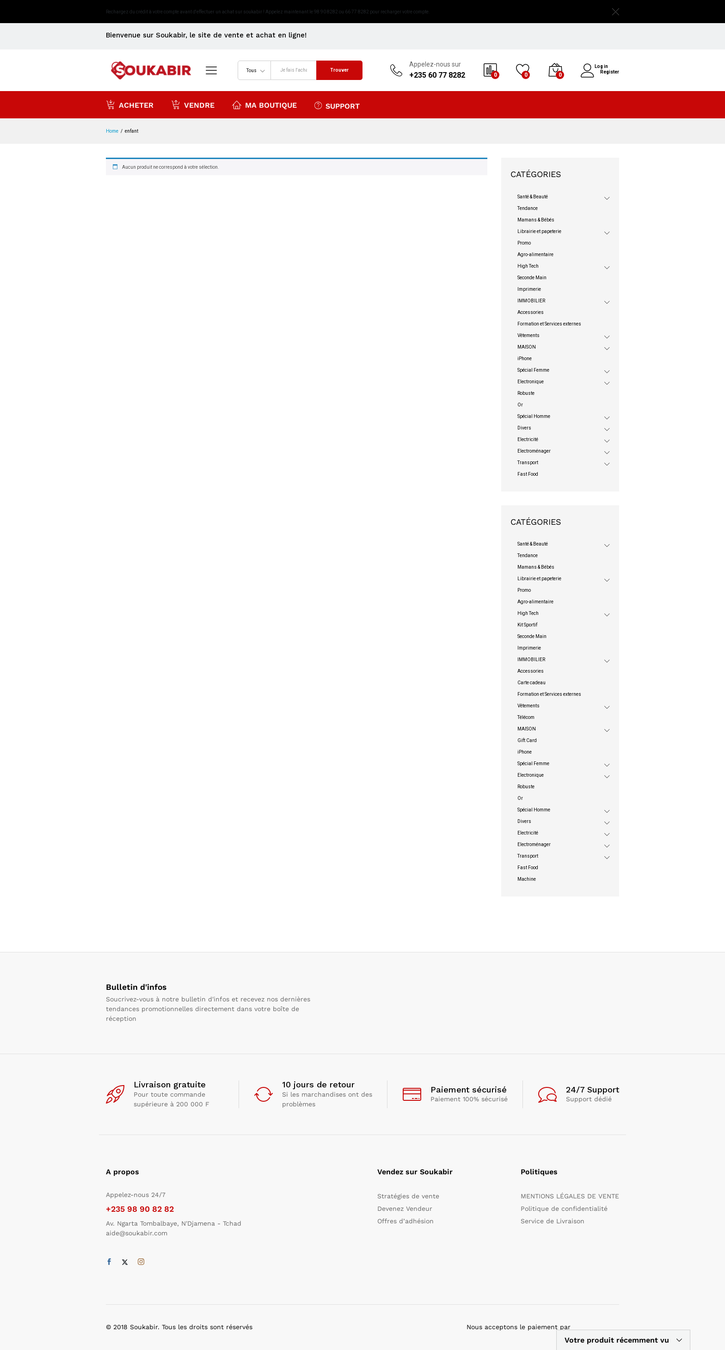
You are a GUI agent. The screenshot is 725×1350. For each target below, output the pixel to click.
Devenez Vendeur (404, 1208)
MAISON (526, 347)
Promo (524, 242)
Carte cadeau (531, 682)
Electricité (527, 439)
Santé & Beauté (532, 196)
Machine (526, 879)
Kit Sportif (527, 624)
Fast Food (527, 474)
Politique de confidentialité (564, 1208)
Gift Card (527, 740)
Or (520, 404)
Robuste (526, 393)
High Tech (528, 266)
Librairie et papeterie (539, 231)
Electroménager (534, 451)
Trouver (339, 70)
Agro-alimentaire (535, 254)
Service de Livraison (552, 1221)
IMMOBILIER (531, 300)
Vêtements (528, 335)
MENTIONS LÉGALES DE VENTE (570, 1196)
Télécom (526, 717)
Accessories (530, 312)
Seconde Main (532, 277)
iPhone (524, 358)
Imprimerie (529, 289)
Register (609, 71)
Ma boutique (264, 104)
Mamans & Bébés (535, 219)
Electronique (530, 381)
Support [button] (337, 105)
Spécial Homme (533, 416)
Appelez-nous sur (435, 64)
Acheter (130, 104)
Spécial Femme (533, 370)
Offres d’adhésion (405, 1221)
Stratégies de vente (408, 1196)
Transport (527, 462)
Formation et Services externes (549, 323)
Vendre (193, 104)
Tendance (527, 208)
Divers (524, 427)
